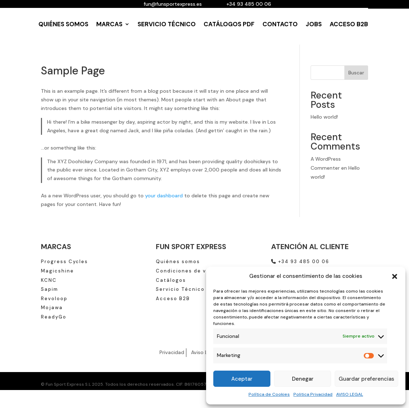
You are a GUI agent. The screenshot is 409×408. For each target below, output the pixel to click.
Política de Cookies (269, 394)
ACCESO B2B (349, 24)
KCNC (49, 280)
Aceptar (241, 378)
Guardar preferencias (366, 378)
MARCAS (109, 24)
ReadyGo (53, 317)
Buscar (356, 72)
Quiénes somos (178, 261)
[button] (394, 276)
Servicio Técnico (180, 289)
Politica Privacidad (313, 394)
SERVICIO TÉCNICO (167, 24)
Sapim (49, 289)
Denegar (302, 378)
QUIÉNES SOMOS (63, 24)
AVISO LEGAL (349, 394)
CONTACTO (280, 24)
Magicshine (57, 271)
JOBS (314, 24)
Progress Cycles (64, 261)
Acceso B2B (173, 298)
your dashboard (164, 195)
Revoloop (54, 298)
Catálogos (171, 280)
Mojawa (52, 307)
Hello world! (324, 117)
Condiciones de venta (188, 271)
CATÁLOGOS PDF (229, 24)
